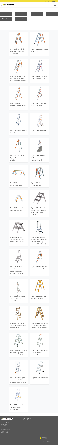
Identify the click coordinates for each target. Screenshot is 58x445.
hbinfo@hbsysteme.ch (5, 429)
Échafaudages (52, 14)
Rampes (37, 14)
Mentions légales (25, 419)
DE (45, 1)
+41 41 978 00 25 (4, 431)
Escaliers (21, 14)
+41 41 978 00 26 (4, 432)
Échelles (6, 14)
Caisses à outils (6, 19)
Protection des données (26, 418)
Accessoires (21, 19)
